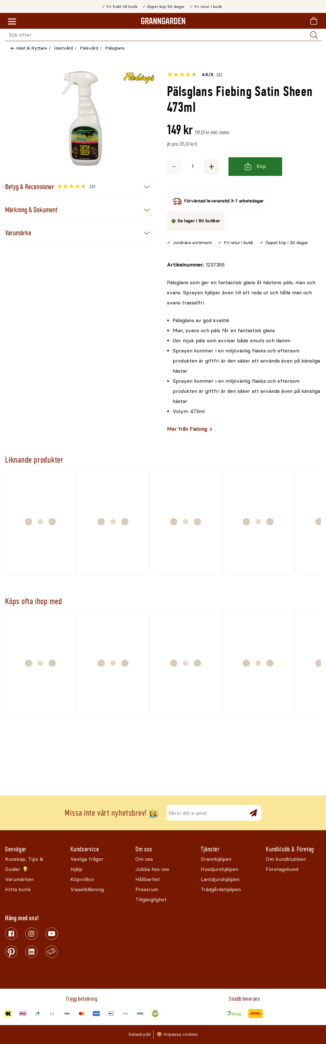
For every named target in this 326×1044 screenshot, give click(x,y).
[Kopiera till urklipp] (196, 265)
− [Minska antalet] (174, 166)
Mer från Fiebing (187, 429)
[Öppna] (82, 118)
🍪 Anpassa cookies (177, 1034)
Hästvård (63, 48)
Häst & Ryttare (31, 48)
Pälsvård (89, 48)
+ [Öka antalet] (211, 166)
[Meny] (12, 22)
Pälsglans (115, 48)
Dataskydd (139, 1034)
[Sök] (314, 35)
